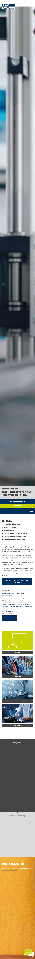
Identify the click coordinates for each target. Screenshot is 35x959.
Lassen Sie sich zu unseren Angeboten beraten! (17, 581)
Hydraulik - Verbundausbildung (9, 611)
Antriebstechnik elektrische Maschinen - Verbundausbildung (16, 599)
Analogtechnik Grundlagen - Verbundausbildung (13, 593)
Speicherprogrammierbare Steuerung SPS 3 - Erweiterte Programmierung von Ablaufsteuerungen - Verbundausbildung (17, 605)
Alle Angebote (9, 618)
